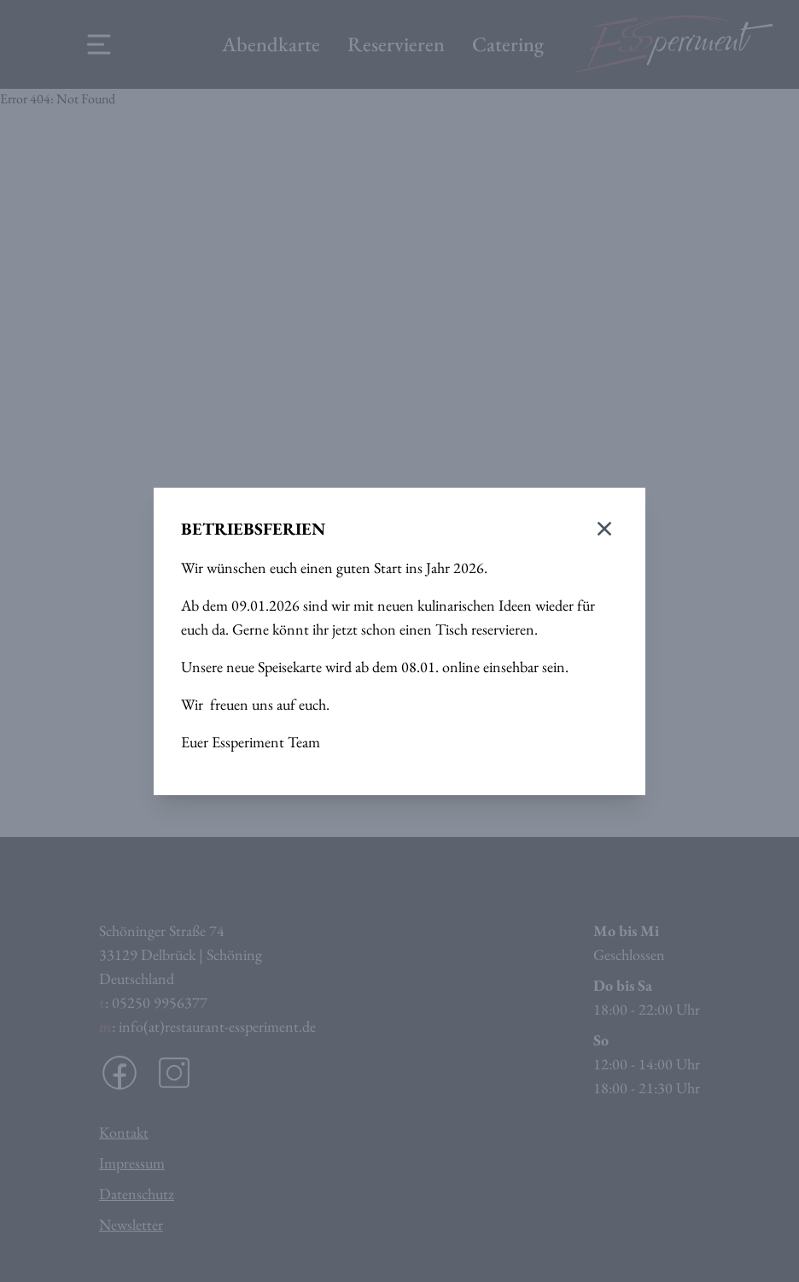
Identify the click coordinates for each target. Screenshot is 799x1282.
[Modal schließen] (604, 528)
